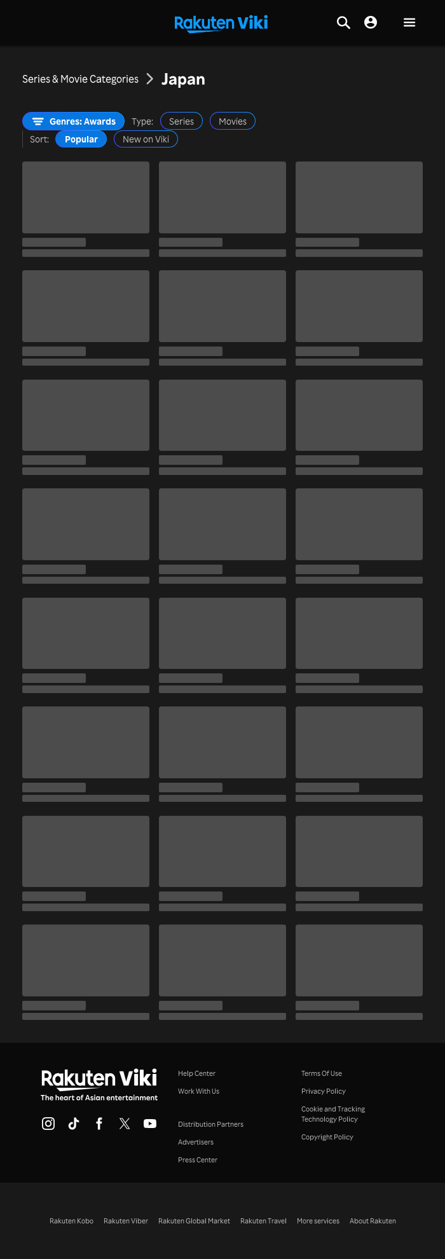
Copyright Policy (327, 1136)
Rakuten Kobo (71, 1220)
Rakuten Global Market (194, 1220)
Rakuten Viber (126, 1220)
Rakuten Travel (263, 1220)
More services (318, 1220)
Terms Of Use (321, 1073)
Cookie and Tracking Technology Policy (333, 1114)
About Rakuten (373, 1220)
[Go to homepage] (221, 22)
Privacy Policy (323, 1091)
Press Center (197, 1159)
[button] (409, 23)
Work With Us (198, 1091)
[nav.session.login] (370, 23)
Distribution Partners (210, 1124)
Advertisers (196, 1142)
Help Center (197, 1073)
